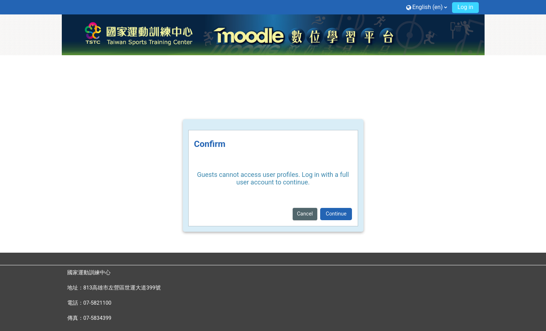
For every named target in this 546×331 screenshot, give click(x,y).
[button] (426, 7)
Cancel (305, 214)
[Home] (273, 34)
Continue (336, 214)
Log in (465, 7)
